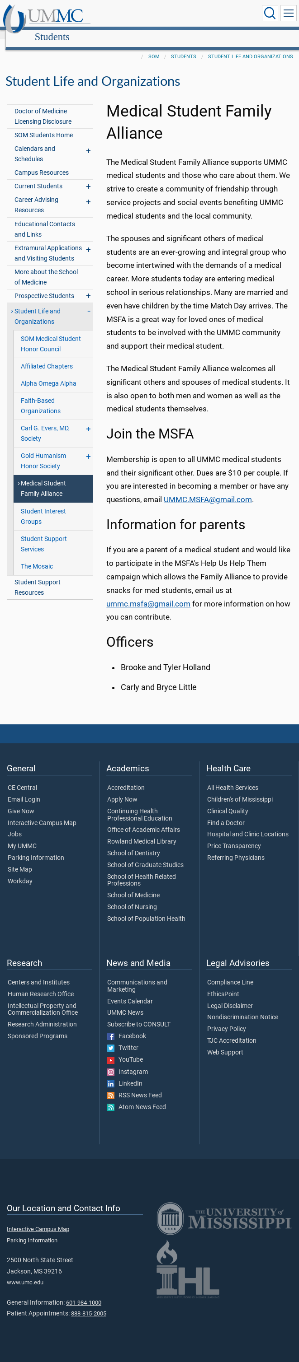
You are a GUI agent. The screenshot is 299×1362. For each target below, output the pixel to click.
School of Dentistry (133, 843)
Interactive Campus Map (42, 813)
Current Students (38, 176)
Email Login (24, 789)
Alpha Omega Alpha (48, 374)
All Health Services (232, 778)
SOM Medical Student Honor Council (51, 334)
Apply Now (122, 789)
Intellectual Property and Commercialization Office (43, 1000)
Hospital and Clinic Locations (248, 824)
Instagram (127, 1062)
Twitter (122, 1038)
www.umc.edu (25, 1272)
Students (137, 14)
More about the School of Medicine (46, 267)
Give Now (21, 801)
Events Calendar (130, 991)
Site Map (20, 859)
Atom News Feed (136, 1097)
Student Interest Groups (43, 507)
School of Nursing (132, 897)
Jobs (15, 824)
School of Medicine (133, 885)
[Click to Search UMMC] (270, 13)
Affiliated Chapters (47, 356)
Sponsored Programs (37, 1026)
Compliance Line (230, 972)
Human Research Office (41, 984)
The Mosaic (37, 556)
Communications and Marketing (137, 976)
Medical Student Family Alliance (43, 479)
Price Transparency (234, 836)
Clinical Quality (227, 801)
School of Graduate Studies (145, 855)
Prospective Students (44, 286)
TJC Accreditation (231, 1031)
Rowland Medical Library (141, 831)
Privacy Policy (226, 1019)
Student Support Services (44, 534)
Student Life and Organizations (250, 47)
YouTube (125, 1050)
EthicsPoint (223, 984)
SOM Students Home (43, 125)
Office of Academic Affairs (143, 820)
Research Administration (42, 1014)
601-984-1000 (83, 1292)
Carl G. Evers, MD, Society (45, 424)
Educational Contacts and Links (44, 219)
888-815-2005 (88, 1303)
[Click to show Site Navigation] (288, 13)
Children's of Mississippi (240, 789)
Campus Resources (41, 163)
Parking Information (36, 848)
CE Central (22, 778)
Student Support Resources (37, 578)
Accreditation (126, 778)
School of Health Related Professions (141, 870)
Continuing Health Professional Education (139, 805)
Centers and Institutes (39, 972)
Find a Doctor (226, 813)
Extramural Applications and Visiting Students (48, 243)
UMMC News (125, 1003)
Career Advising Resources (36, 195)
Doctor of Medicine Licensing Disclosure (42, 107)
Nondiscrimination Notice (242, 1007)
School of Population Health (146, 909)
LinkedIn (124, 1073)
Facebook (126, 1026)
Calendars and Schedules (34, 144)
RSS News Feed (134, 1085)
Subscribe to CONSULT (139, 1014)
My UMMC (22, 836)
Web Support (225, 1042)
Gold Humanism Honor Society (43, 451)
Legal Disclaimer (230, 996)
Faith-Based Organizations (41, 396)
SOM (154, 47)
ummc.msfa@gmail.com (148, 594)
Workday (20, 871)
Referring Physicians (236, 848)
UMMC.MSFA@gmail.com (208, 489)
